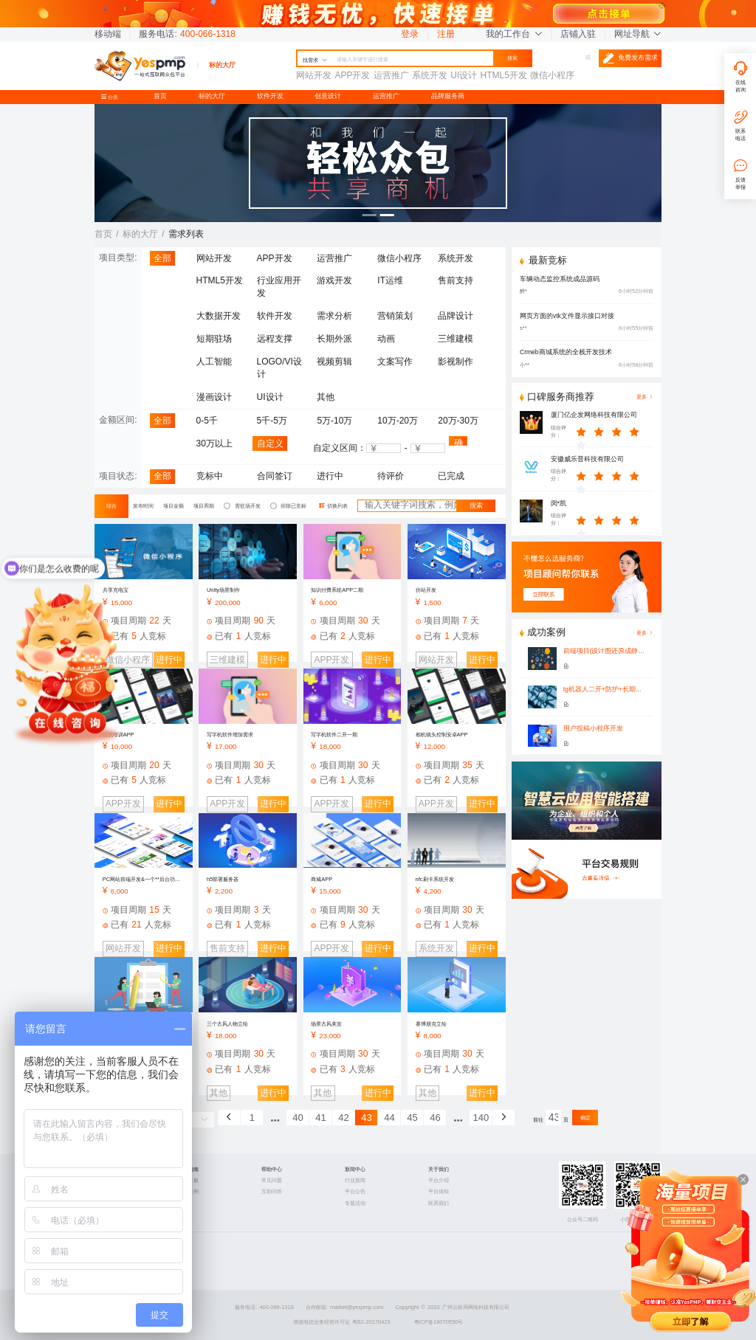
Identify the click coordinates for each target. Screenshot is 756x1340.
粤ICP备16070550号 (439, 1322)
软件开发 (270, 96)
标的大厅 (212, 96)
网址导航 (638, 34)
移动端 (107, 34)
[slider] (615, 431)
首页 (160, 96)
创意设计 (328, 96)
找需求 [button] (315, 60)
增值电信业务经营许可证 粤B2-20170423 (342, 1322)
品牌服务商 (447, 96)
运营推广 (386, 96)
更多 (644, 632)
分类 (112, 97)
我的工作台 (514, 34)
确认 (458, 442)
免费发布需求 (630, 58)
